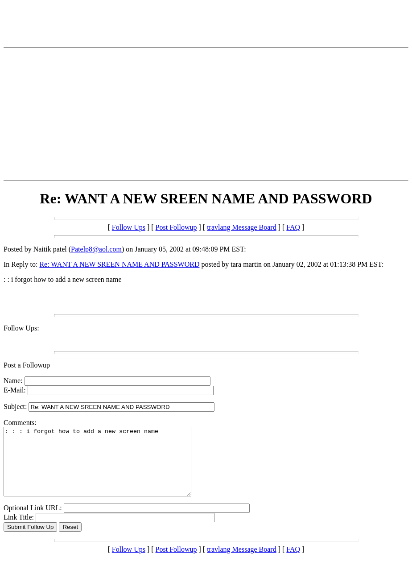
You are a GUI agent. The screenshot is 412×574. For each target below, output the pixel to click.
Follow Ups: (21, 328)
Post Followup (176, 227)
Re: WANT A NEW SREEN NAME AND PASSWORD (119, 264)
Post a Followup (27, 365)
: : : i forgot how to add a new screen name (109, 468)
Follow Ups (128, 227)
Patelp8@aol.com (96, 249)
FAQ (293, 227)
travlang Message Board (241, 227)
